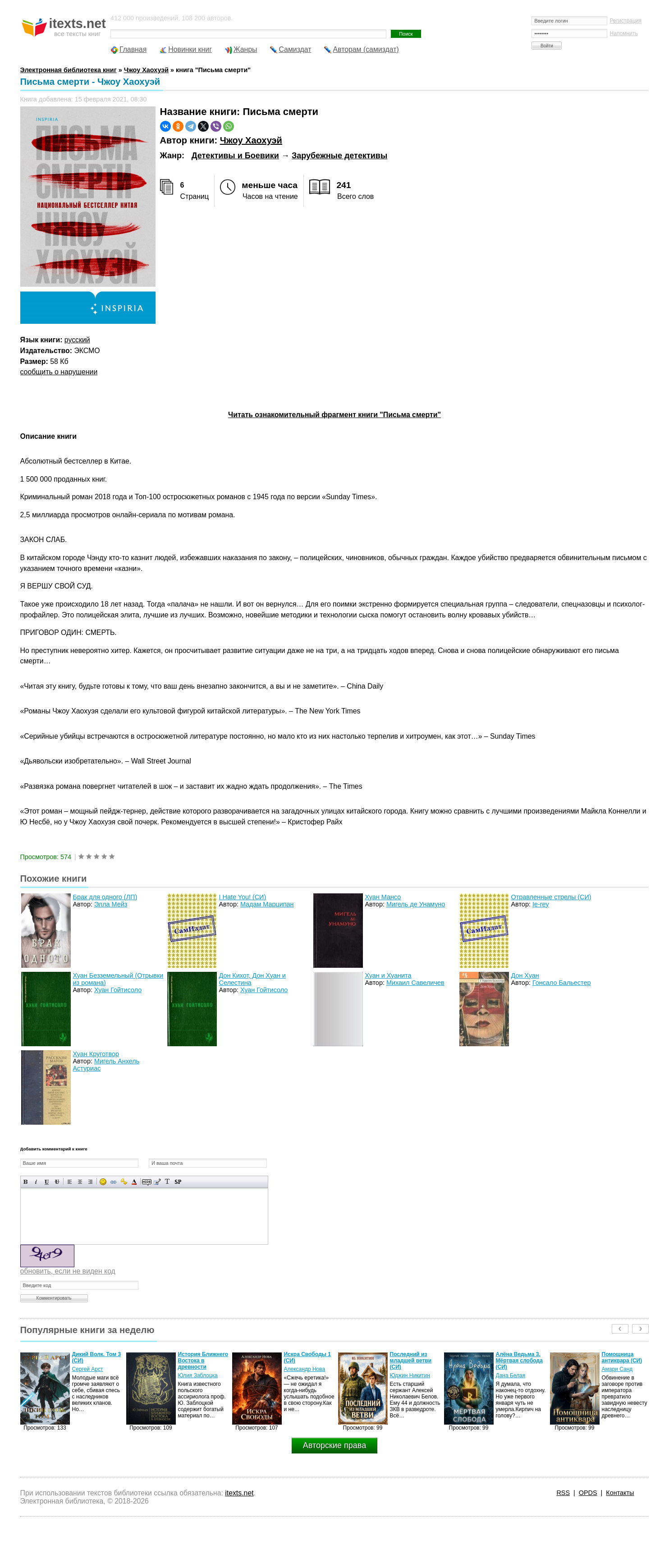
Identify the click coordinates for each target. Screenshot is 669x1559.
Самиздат (295, 49)
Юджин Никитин (410, 1375)
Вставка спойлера (178, 1181)
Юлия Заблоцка (198, 1375)
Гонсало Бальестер (561, 982)
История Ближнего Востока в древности (203, 1360)
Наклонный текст (36, 1181)
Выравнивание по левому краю (69, 1181)
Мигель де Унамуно (415, 904)
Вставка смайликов (103, 1181)
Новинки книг (190, 49)
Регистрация (625, 21)
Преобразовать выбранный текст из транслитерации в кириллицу (167, 1181)
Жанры (245, 49)
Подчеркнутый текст (46, 1181)
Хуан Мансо (383, 897)
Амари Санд (617, 1369)
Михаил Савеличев (415, 982)
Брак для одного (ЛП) (105, 897)
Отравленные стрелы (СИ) (551, 897)
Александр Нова (304, 1369)
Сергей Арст (87, 1369)
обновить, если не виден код (67, 1271)
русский (77, 340)
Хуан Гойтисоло (118, 989)
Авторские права (334, 1445)
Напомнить (623, 33)
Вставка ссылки (113, 1181)
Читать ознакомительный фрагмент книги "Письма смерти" (334, 414)
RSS (563, 1492)
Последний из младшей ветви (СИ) (411, 1360)
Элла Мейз (110, 904)
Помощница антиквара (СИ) (622, 1357)
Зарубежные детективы (339, 155)
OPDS (588, 1492)
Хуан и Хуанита (388, 975)
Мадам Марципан (267, 904)
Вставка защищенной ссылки (124, 1181)
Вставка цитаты (157, 1181)
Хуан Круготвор (96, 1054)
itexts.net (239, 1493)
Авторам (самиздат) (366, 49)
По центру (80, 1181)
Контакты (620, 1492)
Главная (133, 49)
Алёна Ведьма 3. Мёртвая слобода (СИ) (519, 1360)
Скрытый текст (147, 1181)
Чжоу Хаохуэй (251, 140)
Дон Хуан (525, 975)
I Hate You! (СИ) (242, 897)
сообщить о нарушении (59, 372)
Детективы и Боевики (235, 155)
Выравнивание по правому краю (90, 1181)
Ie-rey (540, 904)
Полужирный (26, 1181)
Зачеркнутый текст (57, 1181)
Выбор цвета (134, 1181)
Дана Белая (511, 1375)
